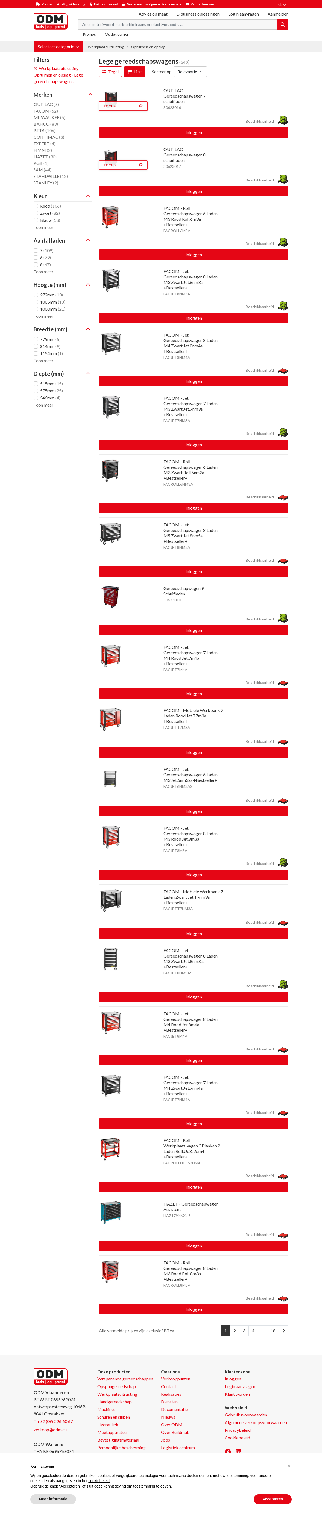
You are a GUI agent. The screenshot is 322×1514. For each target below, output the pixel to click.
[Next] (283, 1330)
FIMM (43, 150)
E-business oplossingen (198, 13)
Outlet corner (117, 34)
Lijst (135, 71)
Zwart (50, 213)
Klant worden (237, 1394)
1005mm (52, 301)
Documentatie (174, 1409)
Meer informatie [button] (53, 1499)
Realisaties (171, 1394)
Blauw (50, 220)
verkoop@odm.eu (50, 1429)
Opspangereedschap (116, 1386)
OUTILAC (46, 104)
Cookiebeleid (237, 1437)
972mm (51, 294)
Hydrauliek (107, 1424)
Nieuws (168, 1416)
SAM (42, 169)
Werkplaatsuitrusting (106, 46)
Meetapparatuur (112, 1432)
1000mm (52, 308)
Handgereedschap (114, 1401)
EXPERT (45, 143)
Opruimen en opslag (148, 46)
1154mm (51, 353)
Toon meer (43, 227)
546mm (50, 397)
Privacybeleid (238, 1430)
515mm (51, 383)
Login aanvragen (243, 13)
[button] (58, 46)
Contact (168, 1386)
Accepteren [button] (272, 1499)
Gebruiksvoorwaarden (246, 1414)
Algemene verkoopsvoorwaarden (256, 1422)
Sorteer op (162, 71)
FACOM (46, 110)
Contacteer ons (203, 4)
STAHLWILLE (51, 176)
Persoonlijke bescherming (121, 1447)
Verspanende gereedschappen (125, 1378)
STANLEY (46, 182)
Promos (89, 34)
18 (273, 1330)
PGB (41, 163)
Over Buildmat (175, 1432)
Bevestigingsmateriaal (118, 1439)
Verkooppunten (175, 1378)
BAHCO (46, 123)
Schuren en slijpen (113, 1416)
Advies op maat (153, 13)
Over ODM (172, 1424)
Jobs (165, 1439)
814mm (50, 346)
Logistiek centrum (178, 1447)
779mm (50, 339)
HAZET (45, 156)
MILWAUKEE (49, 117)
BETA (45, 130)
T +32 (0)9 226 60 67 (53, 1421)
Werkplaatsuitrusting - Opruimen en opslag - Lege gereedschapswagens (58, 75)
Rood (50, 205)
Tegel (110, 71)
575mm (51, 390)
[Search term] (177, 24)
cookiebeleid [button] (99, 1481)
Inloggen (194, 132)
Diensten (169, 1401)
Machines (106, 1409)
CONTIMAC (49, 137)
